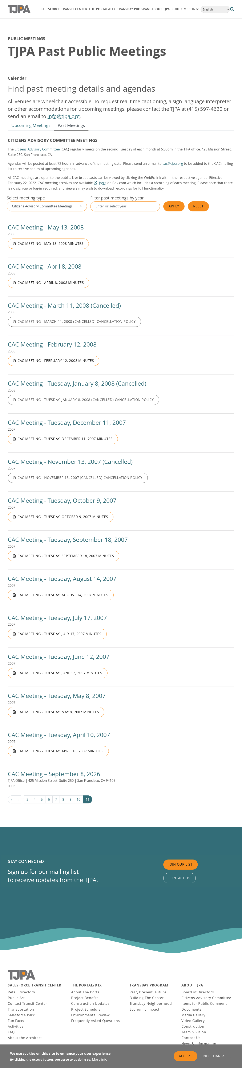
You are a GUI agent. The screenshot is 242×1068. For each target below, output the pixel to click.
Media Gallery (193, 1015)
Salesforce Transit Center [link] (64, 9)
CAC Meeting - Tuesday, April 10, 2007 (59, 735)
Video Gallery (193, 1020)
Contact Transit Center (27, 1003)
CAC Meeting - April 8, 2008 (44, 266)
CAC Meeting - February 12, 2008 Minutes (55, 360)
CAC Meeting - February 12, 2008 (52, 344)
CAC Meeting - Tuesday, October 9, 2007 (62, 500)
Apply (174, 206)
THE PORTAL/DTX (86, 985)
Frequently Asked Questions (95, 1020)
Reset (198, 206)
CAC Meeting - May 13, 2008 (46, 227)
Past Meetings (71, 125)
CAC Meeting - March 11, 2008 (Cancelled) (64, 305)
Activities (16, 1026)
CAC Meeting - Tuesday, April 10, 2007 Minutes (60, 751)
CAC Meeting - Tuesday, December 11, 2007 (67, 422)
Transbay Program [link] (133, 9)
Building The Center (147, 997)
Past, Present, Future (148, 992)
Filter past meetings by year (117, 198)
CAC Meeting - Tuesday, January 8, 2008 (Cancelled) (77, 383)
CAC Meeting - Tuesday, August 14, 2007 (62, 579)
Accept (185, 1056)
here (102, 183)
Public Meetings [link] (186, 9)
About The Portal (86, 992)
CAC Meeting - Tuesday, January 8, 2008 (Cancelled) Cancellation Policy (85, 399)
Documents (191, 1009)
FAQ (11, 1032)
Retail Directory (21, 992)
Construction (192, 1026)
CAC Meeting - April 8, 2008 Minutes (50, 282)
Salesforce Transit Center (34, 985)
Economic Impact (145, 1009)
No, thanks (214, 1056)
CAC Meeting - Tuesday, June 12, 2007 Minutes (59, 673)
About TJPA (192, 985)
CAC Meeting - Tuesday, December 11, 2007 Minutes (65, 438)
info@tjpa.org (64, 116)
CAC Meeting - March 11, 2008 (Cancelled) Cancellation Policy (76, 321)
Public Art (16, 997)
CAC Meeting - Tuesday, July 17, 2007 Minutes (59, 634)
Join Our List (181, 864)
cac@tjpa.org (172, 163)
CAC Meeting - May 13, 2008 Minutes (50, 243)
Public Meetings (26, 38)
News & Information (198, 1043)
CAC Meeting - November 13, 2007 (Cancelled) (70, 461)
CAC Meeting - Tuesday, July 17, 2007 (57, 618)
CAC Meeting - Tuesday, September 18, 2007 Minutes (65, 556)
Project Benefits (85, 997)
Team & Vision (193, 1032)
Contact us (179, 878)
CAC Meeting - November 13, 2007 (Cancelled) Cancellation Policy (79, 477)
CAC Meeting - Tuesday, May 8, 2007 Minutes (58, 712)
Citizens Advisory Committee (37, 149)
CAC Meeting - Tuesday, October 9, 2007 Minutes (62, 516)
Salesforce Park (21, 1015)
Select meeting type (26, 198)
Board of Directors (197, 992)
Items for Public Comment (204, 1003)
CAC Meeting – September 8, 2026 (54, 774)
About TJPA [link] (161, 9)
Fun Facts (16, 1020)
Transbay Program (149, 985)
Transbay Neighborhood (151, 1003)
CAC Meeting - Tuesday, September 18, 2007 (68, 539)
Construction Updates (90, 1003)
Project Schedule (86, 1009)
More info (99, 1059)
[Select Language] (215, 9)
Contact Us (191, 1037)
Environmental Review (90, 1015)
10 (78, 799)
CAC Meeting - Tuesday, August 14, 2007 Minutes (62, 595)
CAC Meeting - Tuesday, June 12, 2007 (58, 657)
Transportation (21, 1009)
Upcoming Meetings (31, 125)
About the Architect (25, 1037)
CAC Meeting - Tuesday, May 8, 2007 (57, 696)
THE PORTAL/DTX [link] (102, 9)
